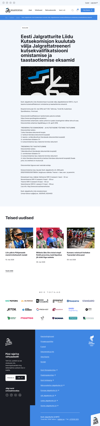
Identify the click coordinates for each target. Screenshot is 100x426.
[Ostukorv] (77, 10)
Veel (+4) (62, 10)
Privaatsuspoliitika (47, 341)
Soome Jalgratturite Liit (49, 406)
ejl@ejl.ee (61, 419)
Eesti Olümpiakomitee (48, 370)
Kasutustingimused (47, 336)
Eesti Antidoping (46, 380)
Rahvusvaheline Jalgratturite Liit (52, 385)
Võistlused (38, 10)
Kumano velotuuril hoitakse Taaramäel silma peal (78, 254)
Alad (30, 10)
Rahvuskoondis (50, 10)
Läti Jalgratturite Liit (47, 395)
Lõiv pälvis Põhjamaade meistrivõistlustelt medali (16, 254)
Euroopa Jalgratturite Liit (49, 390)
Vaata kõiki (9, 271)
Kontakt (43, 362)
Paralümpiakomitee (47, 375)
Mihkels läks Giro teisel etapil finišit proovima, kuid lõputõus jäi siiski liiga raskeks (49, 255)
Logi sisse (93, 2)
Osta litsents (45, 357)
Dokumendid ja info (47, 352)
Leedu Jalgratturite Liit (48, 401)
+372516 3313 (74, 419)
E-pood (87, 2)
